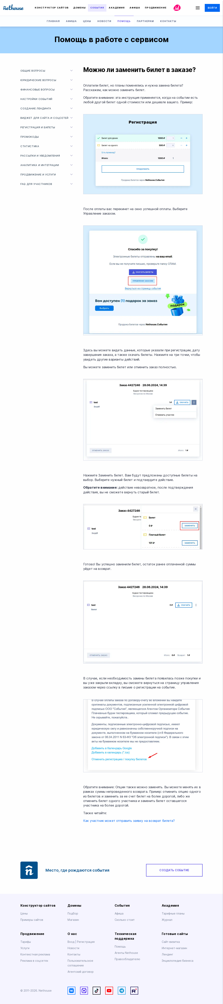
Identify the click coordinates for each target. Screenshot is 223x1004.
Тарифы (25, 941)
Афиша (135, 7)
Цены (87, 21)
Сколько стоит (125, 919)
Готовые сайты (175, 934)
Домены (79, 7)
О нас (72, 934)
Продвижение (155, 7)
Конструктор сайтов (52, 7)
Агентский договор (81, 971)
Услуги (24, 948)
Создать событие (174, 870)
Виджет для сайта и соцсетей (47, 117)
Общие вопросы (47, 70)
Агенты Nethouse (126, 952)
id (177, 8)
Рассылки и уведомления (47, 155)
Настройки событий (47, 99)
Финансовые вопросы (47, 89)
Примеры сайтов (31, 919)
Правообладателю (127, 959)
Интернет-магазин (174, 948)
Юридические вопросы (47, 80)
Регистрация (86, 941)
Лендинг (167, 954)
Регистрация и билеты (47, 127)
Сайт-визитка (171, 941)
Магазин (73, 919)
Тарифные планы (173, 913)
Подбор (73, 913)
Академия (117, 7)
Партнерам (145, 21)
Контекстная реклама (35, 954)
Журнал (167, 919)
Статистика (47, 146)
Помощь (124, 21)
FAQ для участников (47, 184)
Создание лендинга (47, 108)
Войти (212, 7)
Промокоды (47, 136)
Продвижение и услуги (47, 174)
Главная (53, 21)
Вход (71, 941)
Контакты (168, 21)
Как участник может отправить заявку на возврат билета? (129, 821)
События (97, 7)
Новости (104, 21)
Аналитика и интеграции (47, 165)
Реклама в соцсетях (34, 960)
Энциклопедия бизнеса (177, 960)
